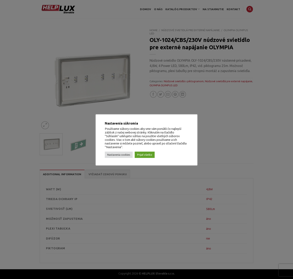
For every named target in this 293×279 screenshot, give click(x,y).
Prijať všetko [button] (144, 154)
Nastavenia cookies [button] (118, 154)
